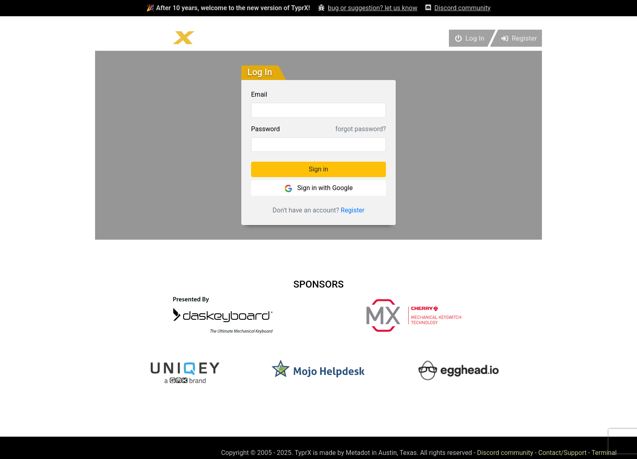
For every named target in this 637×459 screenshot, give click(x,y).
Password (265, 129)
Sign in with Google (318, 188)
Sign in (318, 169)
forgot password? (361, 129)
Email (259, 94)
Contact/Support (562, 453)
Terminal (604, 453)
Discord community (505, 453)
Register (353, 210)
